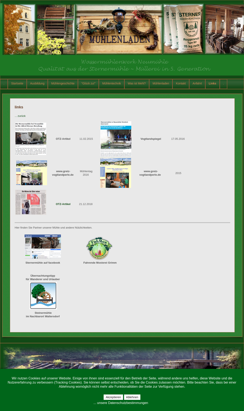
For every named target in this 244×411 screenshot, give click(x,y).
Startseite (17, 83)
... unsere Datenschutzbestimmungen (120, 403)
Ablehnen (132, 397)
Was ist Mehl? (137, 83)
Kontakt (181, 83)
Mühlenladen (161, 83)
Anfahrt (197, 83)
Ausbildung (37, 83)
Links (212, 83)
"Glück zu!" (88, 83)
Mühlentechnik (111, 83)
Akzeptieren (113, 397)
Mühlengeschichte (63, 83)
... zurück (20, 115)
